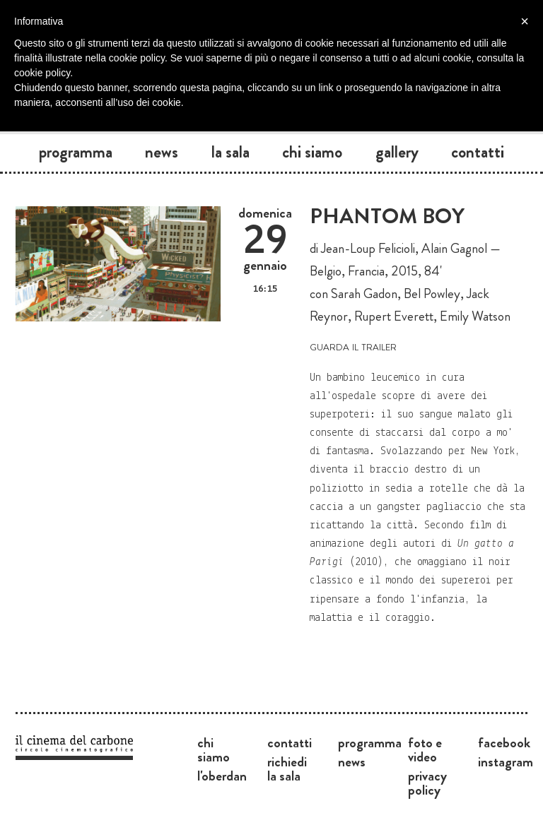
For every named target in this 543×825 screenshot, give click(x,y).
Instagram (505, 761)
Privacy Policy (427, 783)
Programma (75, 152)
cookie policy (42, 72)
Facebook (504, 742)
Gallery (397, 152)
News (161, 152)
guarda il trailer (353, 345)
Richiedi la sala (287, 768)
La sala (230, 152)
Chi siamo (312, 152)
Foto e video (425, 749)
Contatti (477, 152)
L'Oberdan (222, 775)
